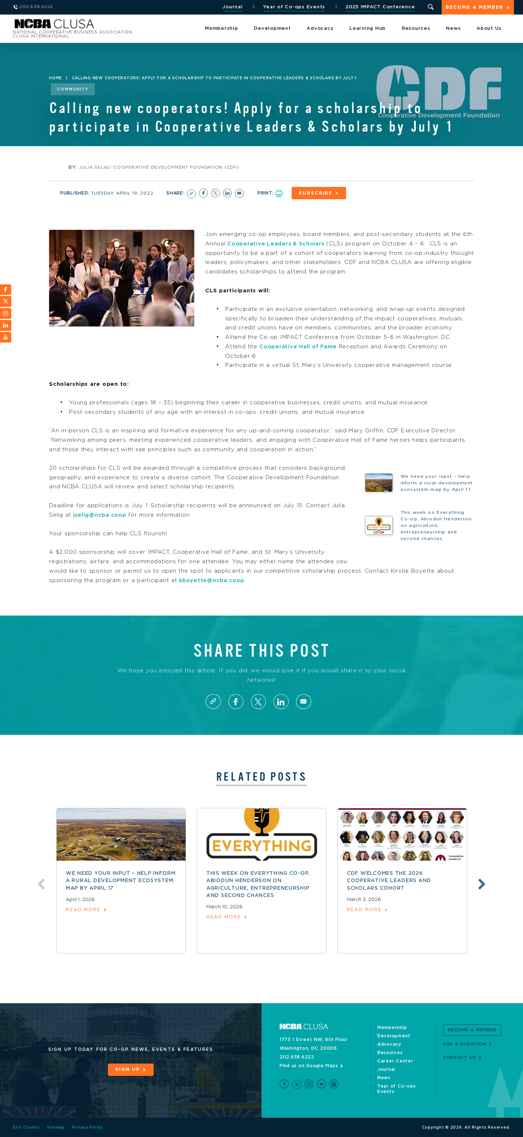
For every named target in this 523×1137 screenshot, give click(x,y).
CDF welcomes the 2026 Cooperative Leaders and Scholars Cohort (389, 881)
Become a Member (474, 7)
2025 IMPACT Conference (379, 7)
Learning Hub (367, 29)
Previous (40, 884)
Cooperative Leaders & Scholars (277, 243)
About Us (489, 29)
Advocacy (320, 29)
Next (483, 884)
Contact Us (459, 1057)
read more (83, 910)
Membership (221, 29)
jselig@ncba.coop (100, 514)
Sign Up (127, 1069)
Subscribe (317, 193)
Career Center (395, 1060)
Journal (232, 7)
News (453, 29)
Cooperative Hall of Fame (299, 346)
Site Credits (26, 1127)
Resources (416, 29)
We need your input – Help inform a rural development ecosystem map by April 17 (121, 881)
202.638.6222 (297, 1056)
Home (55, 78)
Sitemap (56, 1127)
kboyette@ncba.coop (212, 579)
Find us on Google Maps (309, 1065)
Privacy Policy (87, 1127)
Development (272, 29)
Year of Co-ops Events (294, 7)
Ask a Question (464, 1043)
